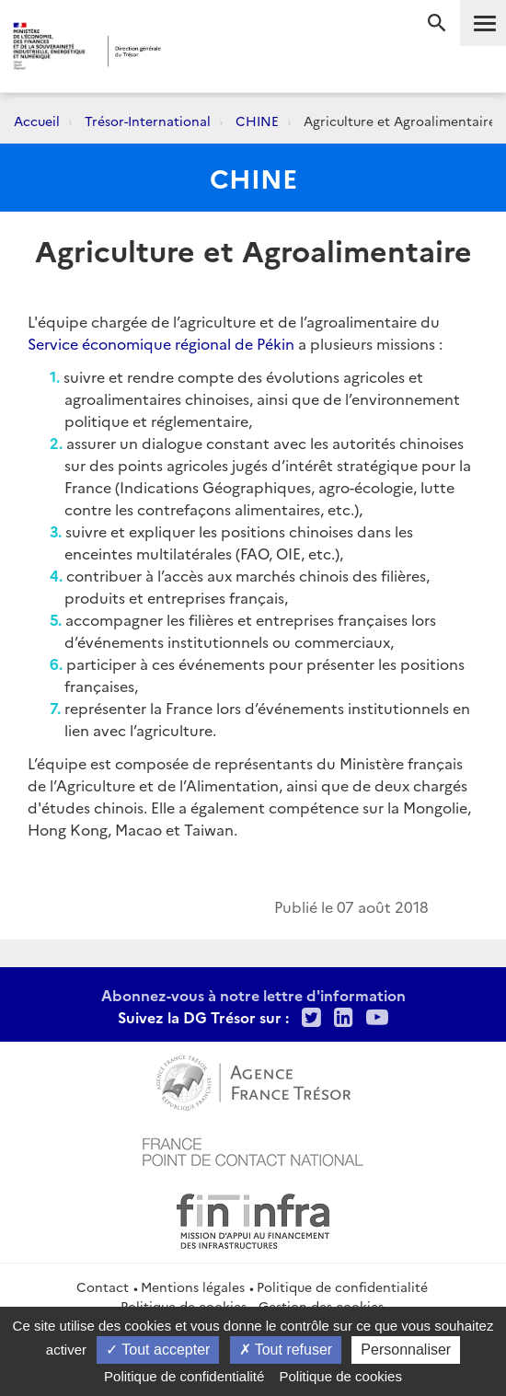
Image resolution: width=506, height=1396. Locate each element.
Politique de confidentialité (342, 1286)
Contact (102, 1286)
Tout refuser (286, 1349)
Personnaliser (406, 1349)
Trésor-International (148, 120)
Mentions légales (193, 1286)
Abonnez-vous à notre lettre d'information (253, 994)
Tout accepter (158, 1349)
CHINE (257, 120)
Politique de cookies (341, 1376)
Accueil (37, 120)
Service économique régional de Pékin (161, 343)
